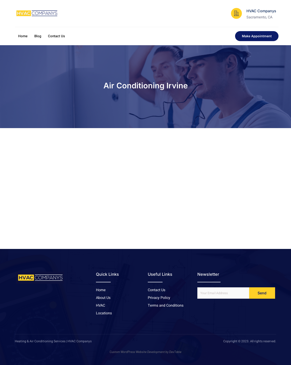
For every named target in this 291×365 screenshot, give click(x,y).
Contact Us (56, 36)
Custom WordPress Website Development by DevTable (145, 352)
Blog (37, 36)
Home (23, 36)
